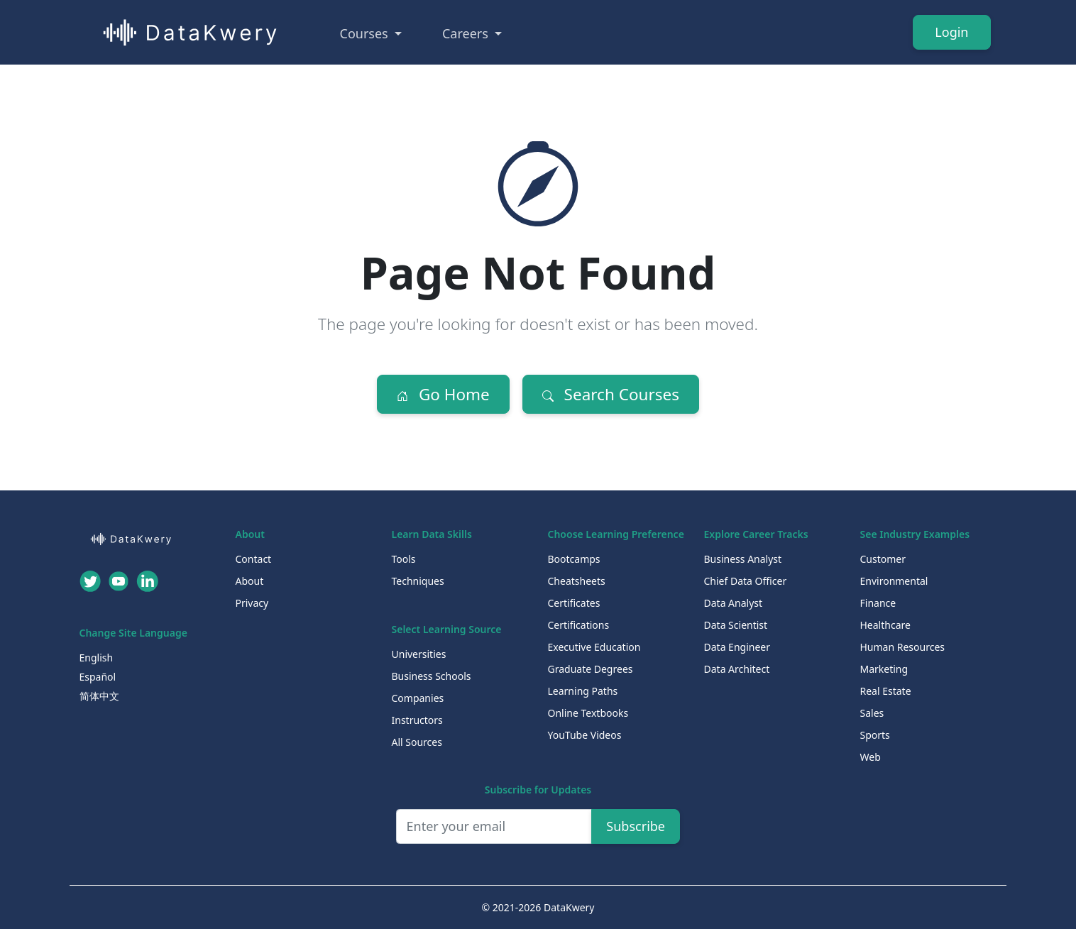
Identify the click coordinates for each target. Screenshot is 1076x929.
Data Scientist (736, 625)
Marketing (884, 669)
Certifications (579, 625)
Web (870, 757)
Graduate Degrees (590, 669)
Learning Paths (583, 691)
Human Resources (902, 647)
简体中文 (99, 696)
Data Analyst (733, 603)
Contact (254, 559)
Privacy (252, 603)
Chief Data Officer (745, 581)
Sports (875, 735)
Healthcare (885, 625)
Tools (404, 559)
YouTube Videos (585, 735)
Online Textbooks (588, 713)
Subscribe (635, 826)
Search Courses (610, 394)
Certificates (574, 603)
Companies (418, 698)
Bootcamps (574, 559)
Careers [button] (467, 33)
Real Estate (885, 691)
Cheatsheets (576, 581)
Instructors (417, 720)
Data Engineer (737, 647)
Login (951, 31)
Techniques (418, 581)
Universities (419, 654)
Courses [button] (366, 33)
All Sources (417, 742)
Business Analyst (743, 559)
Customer (883, 559)
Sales (872, 713)
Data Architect (737, 669)
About (250, 581)
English (96, 657)
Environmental (894, 581)
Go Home (443, 394)
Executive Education (594, 647)
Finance (878, 603)
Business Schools (431, 676)
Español (97, 676)
